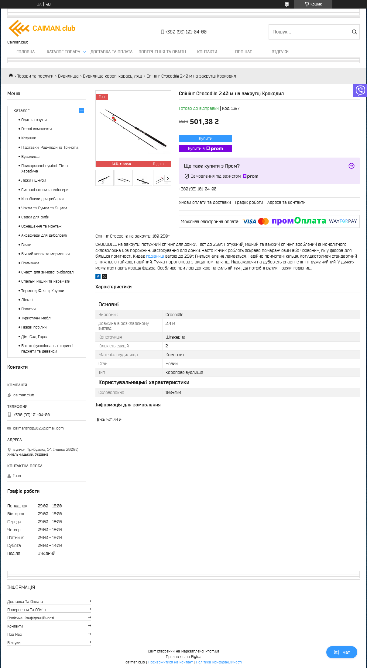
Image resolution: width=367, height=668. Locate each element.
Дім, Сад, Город (34, 336)
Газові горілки (33, 327)
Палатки (28, 309)
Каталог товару (63, 51)
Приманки (30, 263)
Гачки (26, 244)
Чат (342, 652)
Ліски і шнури (33, 180)
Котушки (28, 138)
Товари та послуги (35, 76)
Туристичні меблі (36, 318)
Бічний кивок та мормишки (45, 254)
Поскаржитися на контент (170, 662)
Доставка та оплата (111, 51)
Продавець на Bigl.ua (183, 657)
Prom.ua (212, 651)
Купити (205, 138)
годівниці (155, 256)
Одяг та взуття (34, 119)
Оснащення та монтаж (41, 226)
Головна (25, 51)
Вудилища (68, 76)
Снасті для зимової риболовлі (47, 272)
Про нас (243, 51)
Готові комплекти (36, 129)
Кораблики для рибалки (42, 199)
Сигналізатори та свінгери (44, 189)
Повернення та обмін (162, 51)
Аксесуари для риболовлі (44, 235)
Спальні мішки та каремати (45, 281)
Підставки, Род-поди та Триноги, (49, 147)
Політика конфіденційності (30, 618)
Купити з (205, 148)
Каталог (21, 110)
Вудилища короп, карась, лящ (112, 76)
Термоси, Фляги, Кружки (42, 290)
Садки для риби (35, 217)
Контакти (207, 51)
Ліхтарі (27, 299)
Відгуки (280, 51)
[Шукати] (354, 32)
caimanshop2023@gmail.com (38, 428)
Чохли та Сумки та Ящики (44, 208)
